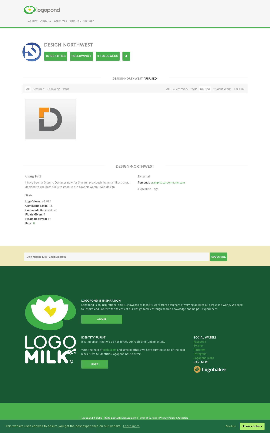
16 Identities (56, 55)
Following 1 (82, 55)
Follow (126, 56)
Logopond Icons (204, 357)
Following (53, 89)
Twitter (198, 345)
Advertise (182, 418)
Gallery (33, 20)
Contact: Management (124, 418)
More (94, 364)
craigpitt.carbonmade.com (168, 182)
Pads (66, 89)
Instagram (200, 354)
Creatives (60, 20)
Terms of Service (148, 418)
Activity (45, 20)
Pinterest (199, 349)
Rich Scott (110, 349)
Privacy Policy (167, 418)
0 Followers (107, 55)
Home (61, 10)
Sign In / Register (82, 20)
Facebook (200, 341)
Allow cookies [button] (252, 426)
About (101, 319)
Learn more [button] (131, 426)
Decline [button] (231, 426)
